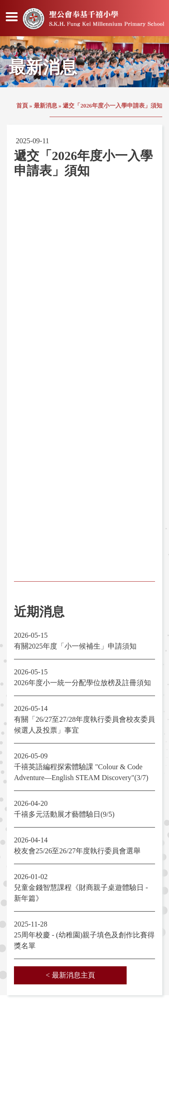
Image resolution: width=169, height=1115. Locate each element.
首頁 (22, 106)
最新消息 (45, 106)
